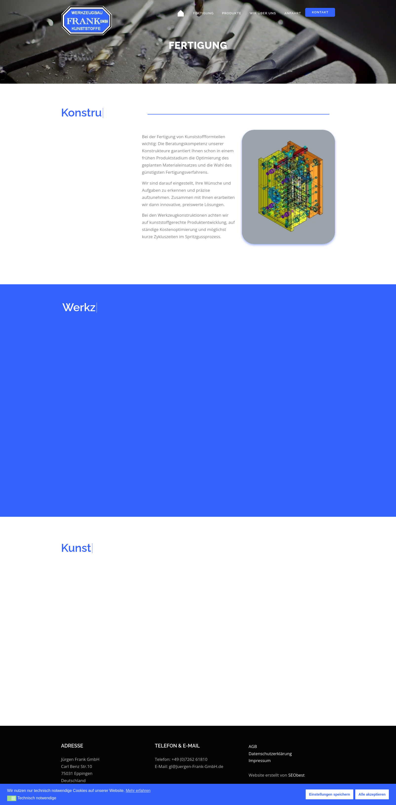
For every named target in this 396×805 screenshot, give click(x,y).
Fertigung (203, 13)
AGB (253, 746)
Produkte (231, 13)
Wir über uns (263, 13)
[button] (11, 798)
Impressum (260, 760)
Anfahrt (292, 13)
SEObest (296, 775)
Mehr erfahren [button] (138, 790)
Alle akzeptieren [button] (372, 794)
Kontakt (320, 12)
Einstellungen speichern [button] (329, 794)
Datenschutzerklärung (270, 753)
